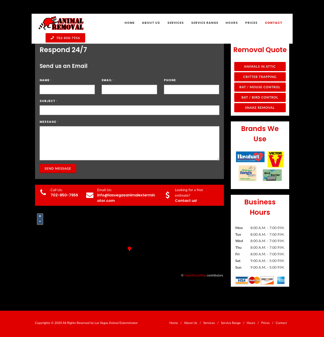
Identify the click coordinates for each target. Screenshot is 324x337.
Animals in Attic (260, 66)
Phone (170, 80)
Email (108, 80)
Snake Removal (260, 108)
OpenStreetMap (195, 275)
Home (173, 323)
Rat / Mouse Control (259, 87)
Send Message (58, 168)
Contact (281, 323)
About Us (190, 323)
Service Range (231, 323)
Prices (265, 323)
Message (49, 122)
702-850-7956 (65, 37)
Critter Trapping (260, 77)
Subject (48, 101)
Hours (251, 323)
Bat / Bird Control (260, 97)
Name (46, 80)
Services (209, 323)
